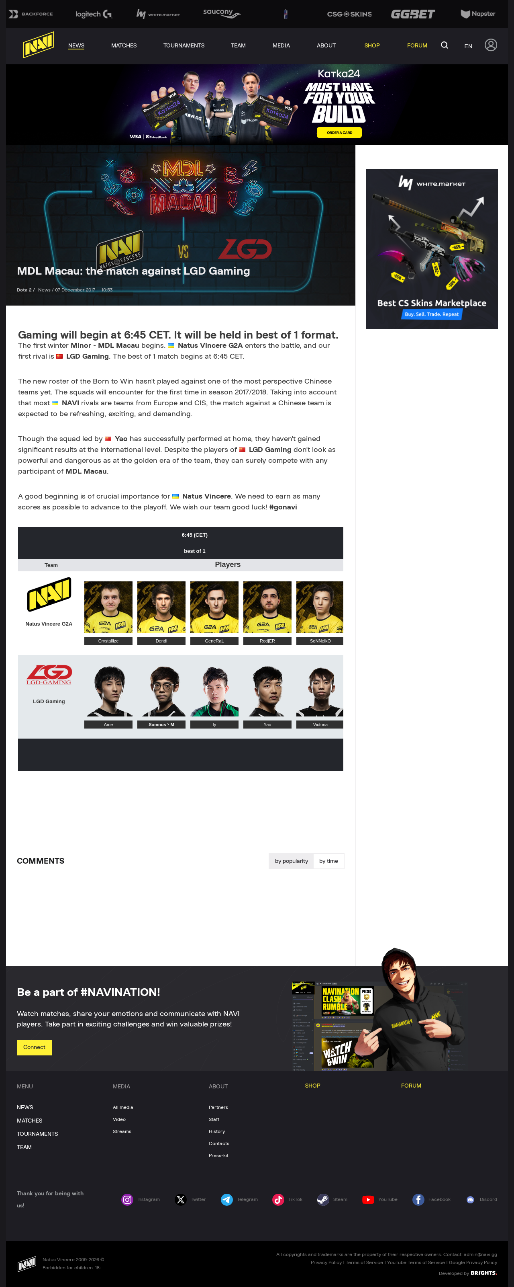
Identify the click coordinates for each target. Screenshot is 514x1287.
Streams (122, 1131)
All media (123, 1107)
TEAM (24, 1147)
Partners (218, 1107)
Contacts (219, 1143)
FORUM (411, 1086)
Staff (214, 1119)
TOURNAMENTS (37, 1134)
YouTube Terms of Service (416, 1262)
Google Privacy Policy (473, 1262)
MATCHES (29, 1121)
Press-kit (218, 1155)
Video (119, 1119)
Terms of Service (364, 1262)
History (217, 1131)
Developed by (468, 1273)
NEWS (25, 1107)
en (468, 46)
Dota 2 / (26, 289)
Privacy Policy (326, 1262)
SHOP (312, 1086)
